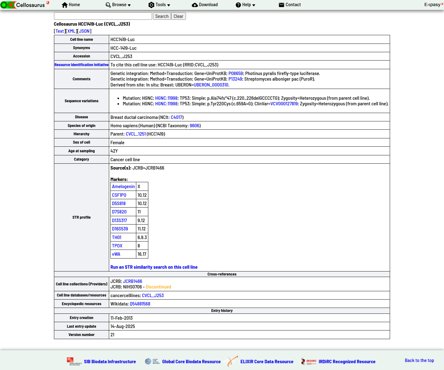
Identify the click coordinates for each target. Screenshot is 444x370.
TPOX (117, 245)
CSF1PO (119, 195)
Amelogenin (123, 186)
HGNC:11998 (166, 98)
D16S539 (120, 228)
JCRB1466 (132, 281)
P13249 (235, 79)
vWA (116, 254)
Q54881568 (140, 303)
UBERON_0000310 (211, 84)
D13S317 (119, 220)
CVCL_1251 (136, 134)
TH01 (116, 237)
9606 (194, 125)
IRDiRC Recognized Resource (347, 361)
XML (72, 31)
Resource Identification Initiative (82, 64)
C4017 (176, 117)
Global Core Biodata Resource (191, 361)
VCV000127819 (284, 103)
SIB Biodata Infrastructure (110, 361)
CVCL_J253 (153, 295)
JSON (84, 31)
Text (60, 31)
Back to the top (419, 360)
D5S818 (118, 203)
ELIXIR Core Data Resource (267, 361)
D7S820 (119, 211)
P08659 (235, 73)
